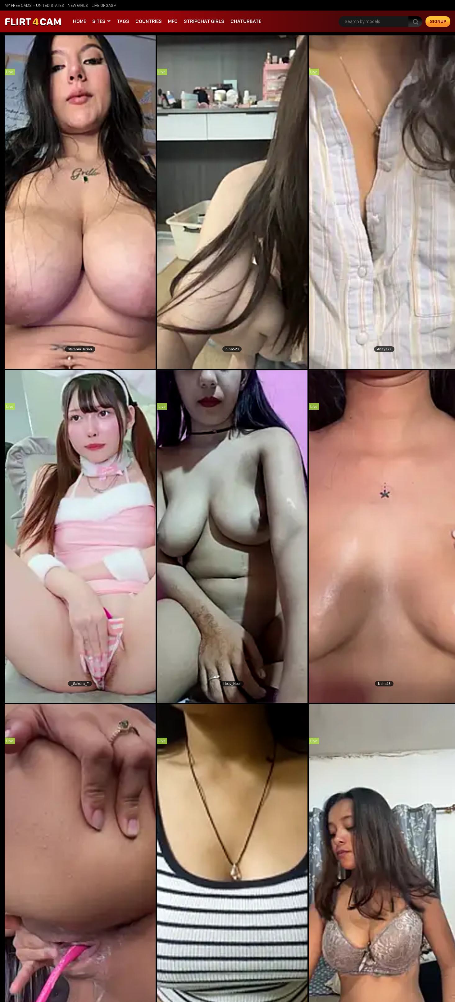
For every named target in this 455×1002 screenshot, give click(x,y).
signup (438, 21)
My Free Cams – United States (34, 5)
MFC (173, 21)
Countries (148, 21)
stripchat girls (204, 21)
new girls (78, 5)
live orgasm (104, 5)
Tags (123, 21)
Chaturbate (245, 21)
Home (79, 21)
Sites (98, 21)
